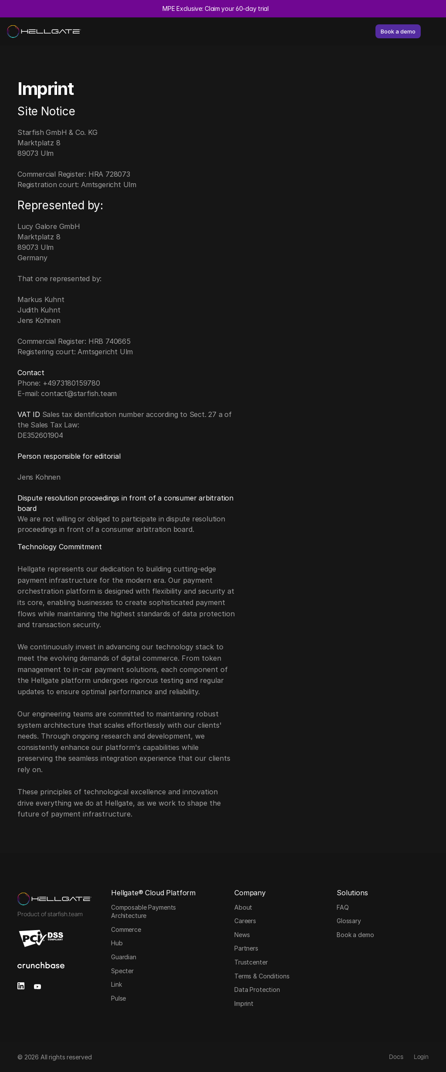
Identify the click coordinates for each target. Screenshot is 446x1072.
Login (421, 1056)
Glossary (349, 920)
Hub (117, 943)
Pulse (118, 998)
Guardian (123, 957)
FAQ (343, 907)
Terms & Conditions (261, 976)
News (242, 934)
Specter (122, 971)
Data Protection (257, 989)
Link (116, 984)
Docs (396, 1056)
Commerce (126, 929)
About (243, 907)
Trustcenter (250, 962)
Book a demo (355, 934)
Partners (246, 948)
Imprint (243, 1003)
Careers (245, 920)
